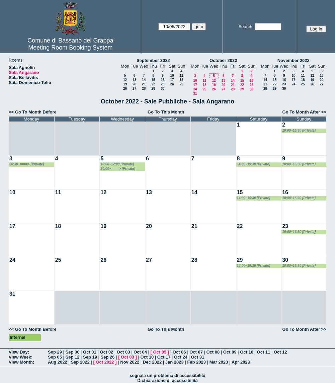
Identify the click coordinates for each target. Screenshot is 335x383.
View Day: (19, 352)
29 (153, 88)
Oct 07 (196, 352)
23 (162, 84)
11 (181, 75)
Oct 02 (106, 352)
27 (134, 88)
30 (162, 88)
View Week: (20, 357)
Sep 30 (73, 352)
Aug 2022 (57, 362)
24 (172, 84)
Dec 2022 (152, 362)
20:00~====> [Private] (117, 168)
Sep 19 (90, 357)
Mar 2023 (219, 362)
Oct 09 (230, 352)
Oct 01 (89, 352)
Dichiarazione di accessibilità (167, 380)
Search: (246, 26)
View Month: (21, 362)
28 (144, 88)
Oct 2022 (105, 362)
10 (172, 75)
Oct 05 (159, 352)
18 (181, 80)
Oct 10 (246, 352)
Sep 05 (55, 357)
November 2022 (293, 60)
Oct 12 (280, 352)
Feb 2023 (196, 362)
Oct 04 (140, 352)
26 (125, 88)
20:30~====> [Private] (26, 164)
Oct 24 (180, 357)
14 (144, 80)
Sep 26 (108, 357)
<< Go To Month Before (33, 111)
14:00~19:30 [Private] (253, 164)
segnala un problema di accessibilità (167, 375)
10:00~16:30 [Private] (299, 130)
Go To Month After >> (304, 111)
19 (125, 84)
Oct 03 (123, 352)
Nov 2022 (129, 362)
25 (181, 84)
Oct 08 (213, 352)
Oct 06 (179, 352)
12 (125, 80)
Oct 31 (197, 357)
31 (195, 93)
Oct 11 (263, 352)
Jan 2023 (174, 362)
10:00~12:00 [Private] (117, 164)
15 (153, 80)
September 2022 (153, 60)
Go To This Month (166, 111)
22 (153, 84)
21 (144, 84)
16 (162, 80)
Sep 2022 (80, 362)
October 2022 (223, 60)
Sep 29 (55, 352)
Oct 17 (164, 357)
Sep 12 (73, 357)
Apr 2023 (241, 362)
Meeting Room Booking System (70, 47)
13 (134, 80)
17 (172, 80)
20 (134, 84)
